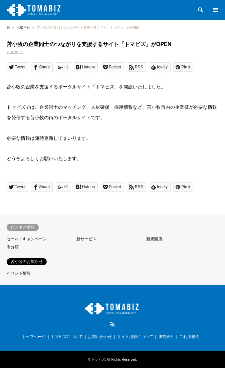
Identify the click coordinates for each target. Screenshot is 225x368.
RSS (112, 324)
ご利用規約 (189, 336)
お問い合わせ (100, 336)
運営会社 (166, 336)
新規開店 (154, 239)
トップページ (34, 336)
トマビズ (98, 359)
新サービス (86, 239)
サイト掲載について (135, 336)
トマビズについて (67, 336)
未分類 (13, 247)
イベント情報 (19, 273)
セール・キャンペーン (27, 239)
